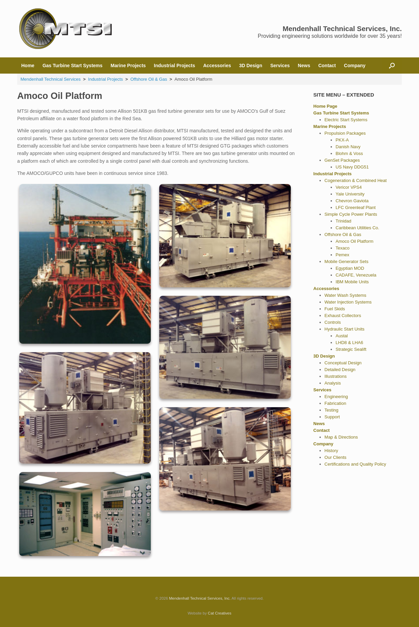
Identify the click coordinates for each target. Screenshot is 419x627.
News (304, 65)
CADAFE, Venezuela (356, 275)
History (331, 450)
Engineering (336, 396)
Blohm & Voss (349, 153)
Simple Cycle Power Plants (351, 214)
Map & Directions (341, 437)
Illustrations (336, 376)
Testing (331, 410)
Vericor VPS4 (349, 187)
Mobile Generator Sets (346, 261)
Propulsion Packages (345, 133)
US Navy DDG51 (352, 166)
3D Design (250, 65)
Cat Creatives (219, 613)
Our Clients (335, 457)
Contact (327, 65)
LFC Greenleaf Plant (356, 207)
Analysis (333, 383)
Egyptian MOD (350, 268)
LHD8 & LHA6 (349, 342)
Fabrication (335, 403)
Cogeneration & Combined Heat (356, 180)
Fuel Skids (335, 308)
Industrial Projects (174, 65)
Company (355, 65)
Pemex (342, 254)
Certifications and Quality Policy (355, 464)
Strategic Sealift (351, 349)
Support (332, 416)
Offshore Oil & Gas (343, 234)
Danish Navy (348, 146)
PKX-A (342, 139)
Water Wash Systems (345, 295)
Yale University (350, 194)
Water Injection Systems (348, 302)
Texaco (343, 248)
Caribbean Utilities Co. (357, 227)
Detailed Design (340, 369)
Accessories (217, 65)
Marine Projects (128, 65)
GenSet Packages (342, 160)
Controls (333, 322)
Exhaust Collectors (343, 315)
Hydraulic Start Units (344, 329)
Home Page (325, 106)
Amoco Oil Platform (354, 241)
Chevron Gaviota (352, 200)
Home (27, 65)
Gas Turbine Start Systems (73, 65)
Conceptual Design (343, 362)
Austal (342, 335)
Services (280, 65)
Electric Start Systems (346, 119)
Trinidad (343, 221)
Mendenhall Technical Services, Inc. (200, 598)
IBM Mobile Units (352, 281)
